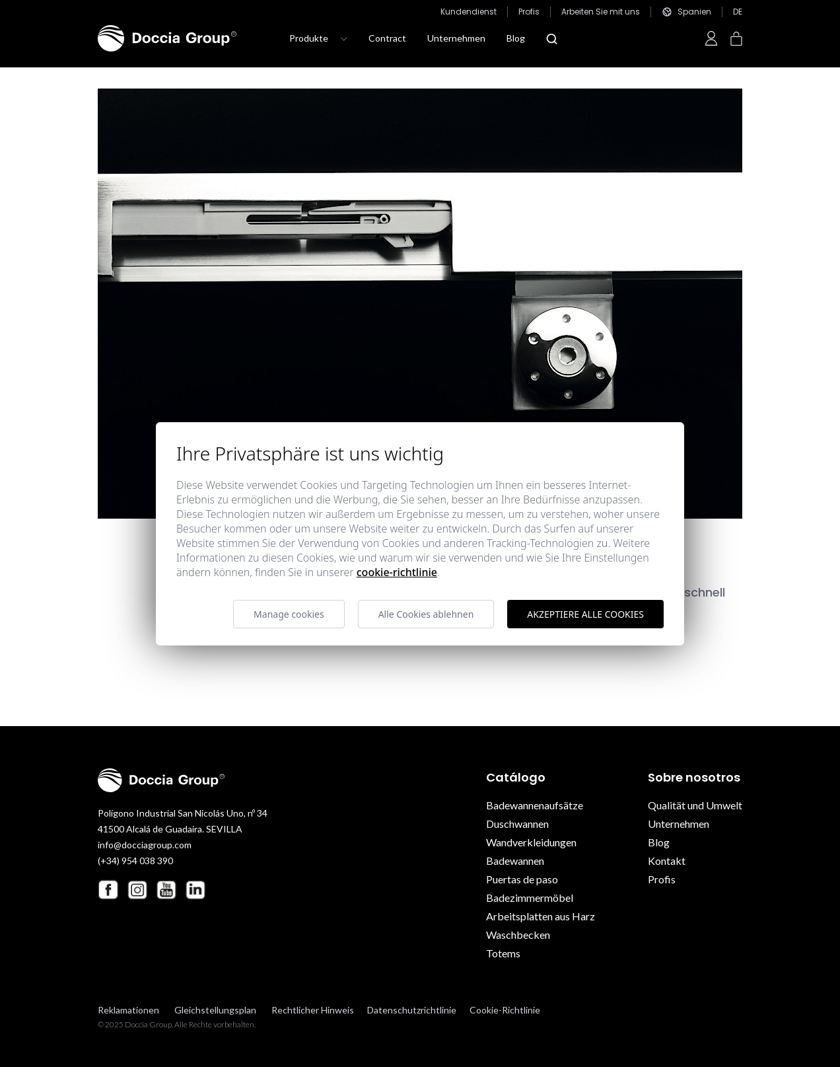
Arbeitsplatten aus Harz (540, 916)
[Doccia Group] (167, 38)
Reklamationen (128, 1009)
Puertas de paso (522, 879)
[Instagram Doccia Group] (137, 890)
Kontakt (666, 860)
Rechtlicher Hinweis (312, 1009)
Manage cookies (289, 614)
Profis (529, 12)
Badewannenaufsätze (534, 805)
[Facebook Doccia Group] (108, 889)
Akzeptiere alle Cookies (585, 614)
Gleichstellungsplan (215, 1009)
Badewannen (515, 860)
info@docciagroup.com (145, 844)
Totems (503, 953)
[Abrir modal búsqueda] (551, 39)
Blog (516, 38)
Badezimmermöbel (529, 897)
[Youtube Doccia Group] (166, 890)
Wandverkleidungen (531, 842)
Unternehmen (456, 38)
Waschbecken (518, 934)
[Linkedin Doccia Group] (195, 890)
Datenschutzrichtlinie (411, 1009)
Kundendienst (468, 12)
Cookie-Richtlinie (505, 1009)
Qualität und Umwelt (695, 805)
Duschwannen (517, 823)
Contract (387, 38)
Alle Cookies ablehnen (426, 614)
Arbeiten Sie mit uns (600, 12)
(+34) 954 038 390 (135, 860)
